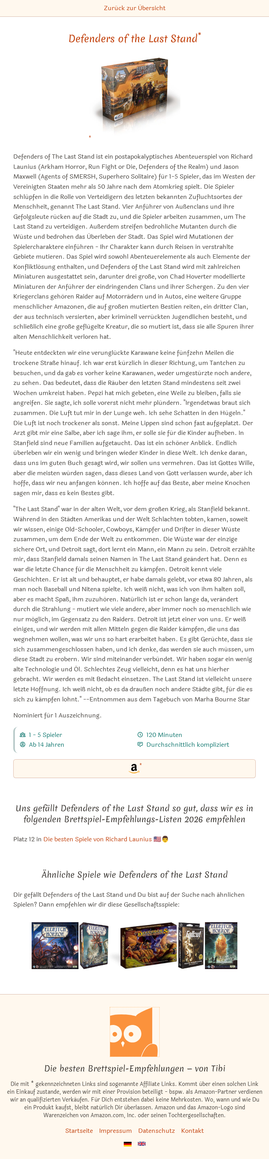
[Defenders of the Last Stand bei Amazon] (134, 101)
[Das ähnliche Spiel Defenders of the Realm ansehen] (143, 945)
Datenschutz (156, 1131)
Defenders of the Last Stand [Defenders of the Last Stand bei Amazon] (134, 38)
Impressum (115, 1131)
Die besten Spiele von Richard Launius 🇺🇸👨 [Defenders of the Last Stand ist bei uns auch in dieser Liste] (106, 839)
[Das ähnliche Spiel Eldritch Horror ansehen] (55, 945)
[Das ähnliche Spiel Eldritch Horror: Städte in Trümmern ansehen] (94, 945)
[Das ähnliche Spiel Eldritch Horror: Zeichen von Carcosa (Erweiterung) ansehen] (221, 945)
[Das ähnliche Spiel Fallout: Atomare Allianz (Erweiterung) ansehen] (191, 945)
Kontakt (192, 1131)
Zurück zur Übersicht (135, 8)
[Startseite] (135, 1032)
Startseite (79, 1131)
